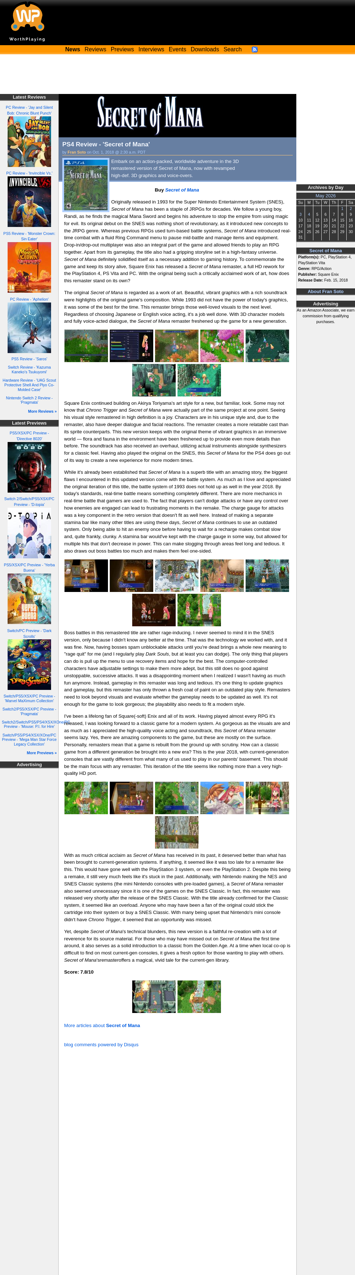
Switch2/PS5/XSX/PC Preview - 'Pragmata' (29, 711)
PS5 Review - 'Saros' (29, 359)
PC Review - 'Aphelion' (29, 299)
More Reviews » (42, 411)
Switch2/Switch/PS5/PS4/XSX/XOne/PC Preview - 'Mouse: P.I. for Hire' (36, 724)
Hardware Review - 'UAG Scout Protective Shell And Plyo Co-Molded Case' (29, 384)
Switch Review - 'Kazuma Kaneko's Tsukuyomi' (29, 369)
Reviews (95, 49)
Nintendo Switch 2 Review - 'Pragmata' (29, 400)
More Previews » (42, 753)
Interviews (151, 49)
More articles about (102, 1025)
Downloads (205, 49)
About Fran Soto (325, 291)
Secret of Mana (325, 250)
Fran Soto (77, 152)
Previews (122, 49)
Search (233, 49)
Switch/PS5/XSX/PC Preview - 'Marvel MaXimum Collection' (29, 698)
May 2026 (326, 195)
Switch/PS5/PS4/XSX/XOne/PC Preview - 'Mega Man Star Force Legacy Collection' (29, 739)
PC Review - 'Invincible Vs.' (29, 173)
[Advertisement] (177, 74)
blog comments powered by (101, 1044)
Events (177, 49)
